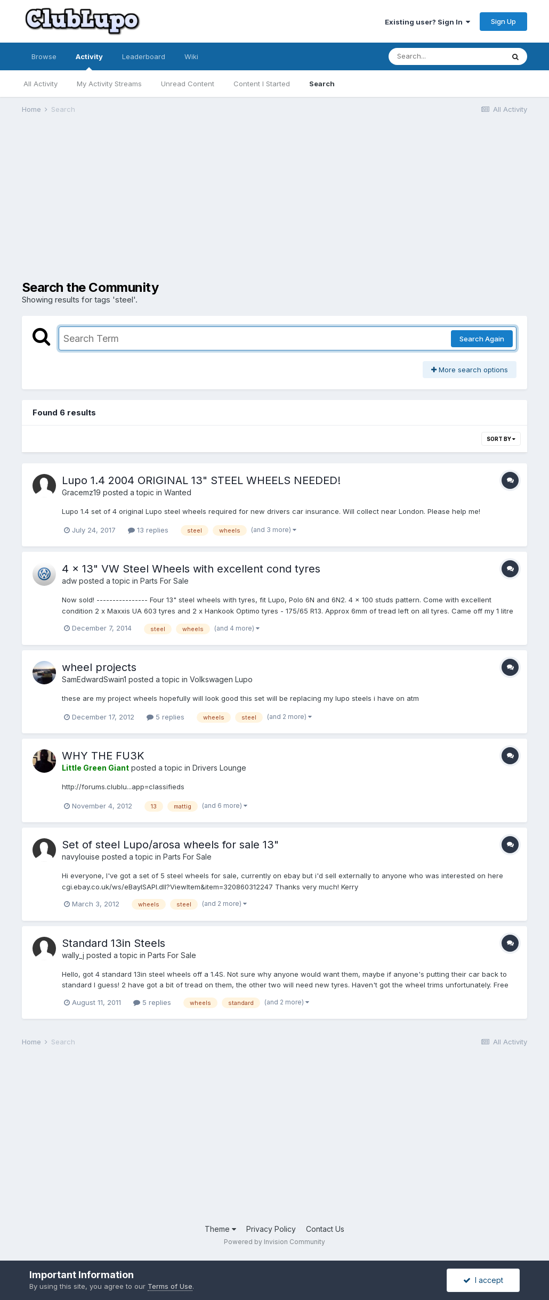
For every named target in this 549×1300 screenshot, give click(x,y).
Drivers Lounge (219, 767)
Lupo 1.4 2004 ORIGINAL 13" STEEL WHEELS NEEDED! (201, 480)
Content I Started (261, 83)
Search (322, 83)
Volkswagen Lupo (221, 679)
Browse (43, 56)
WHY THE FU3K (103, 755)
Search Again (481, 338)
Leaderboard (143, 56)
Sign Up (503, 21)
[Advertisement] (146, 205)
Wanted (177, 492)
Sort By (501, 439)
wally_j (73, 955)
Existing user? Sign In (427, 22)
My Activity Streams (109, 83)
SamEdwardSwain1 (94, 679)
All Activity (40, 83)
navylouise (81, 856)
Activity (89, 61)
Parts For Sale (164, 580)
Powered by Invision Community (274, 1242)
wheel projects (99, 667)
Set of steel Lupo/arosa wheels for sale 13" (170, 844)
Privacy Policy (271, 1228)
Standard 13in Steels (113, 943)
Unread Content (187, 83)
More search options (469, 369)
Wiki (191, 56)
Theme (220, 1228)
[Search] (446, 56)
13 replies (148, 530)
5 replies (165, 717)
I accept (483, 1280)
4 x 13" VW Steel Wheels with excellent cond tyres (191, 568)
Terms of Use (170, 1286)
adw (69, 580)
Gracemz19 (81, 492)
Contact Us (325, 1228)
